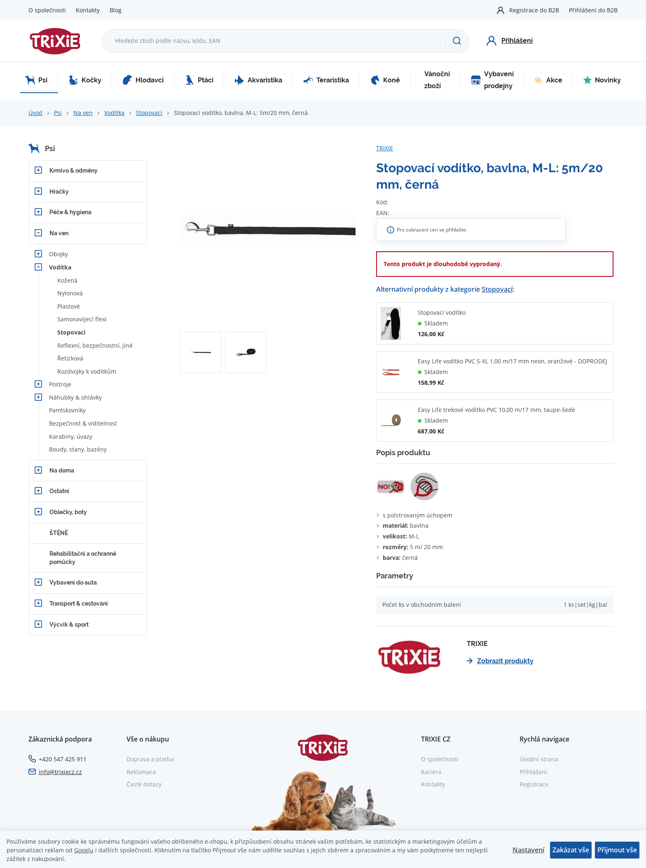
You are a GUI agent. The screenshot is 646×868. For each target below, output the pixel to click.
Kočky (84, 80)
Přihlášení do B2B (593, 10)
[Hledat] (457, 41)
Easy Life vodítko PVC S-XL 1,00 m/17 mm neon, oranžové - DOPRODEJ (512, 361)
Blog (116, 10)
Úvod (35, 113)
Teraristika (326, 80)
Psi (36, 80)
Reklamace (141, 772)
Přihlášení (533, 772)
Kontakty (88, 10)
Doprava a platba (150, 759)
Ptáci (199, 80)
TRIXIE (384, 148)
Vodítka (114, 113)
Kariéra (431, 772)
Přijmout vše (617, 849)
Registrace (534, 784)
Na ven (83, 113)
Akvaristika (258, 80)
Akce (548, 80)
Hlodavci (143, 80)
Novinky (602, 80)
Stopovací (149, 113)
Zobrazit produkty (500, 661)
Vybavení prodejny (492, 80)
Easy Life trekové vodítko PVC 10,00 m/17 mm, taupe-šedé (496, 410)
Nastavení (528, 849)
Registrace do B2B (534, 10)
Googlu (84, 850)
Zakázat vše (570, 849)
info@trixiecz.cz (60, 772)
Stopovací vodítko (442, 312)
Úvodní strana (539, 759)
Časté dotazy (144, 784)
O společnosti (47, 10)
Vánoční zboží (437, 80)
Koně (385, 80)
